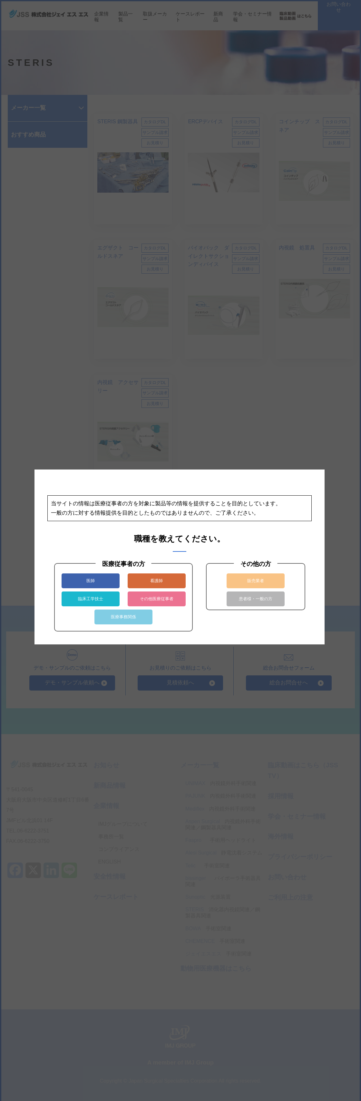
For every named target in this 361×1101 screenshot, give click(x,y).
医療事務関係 (123, 616)
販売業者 (255, 580)
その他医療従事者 (156, 598)
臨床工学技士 (90, 598)
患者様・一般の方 (255, 598)
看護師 (156, 580)
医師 (90, 580)
